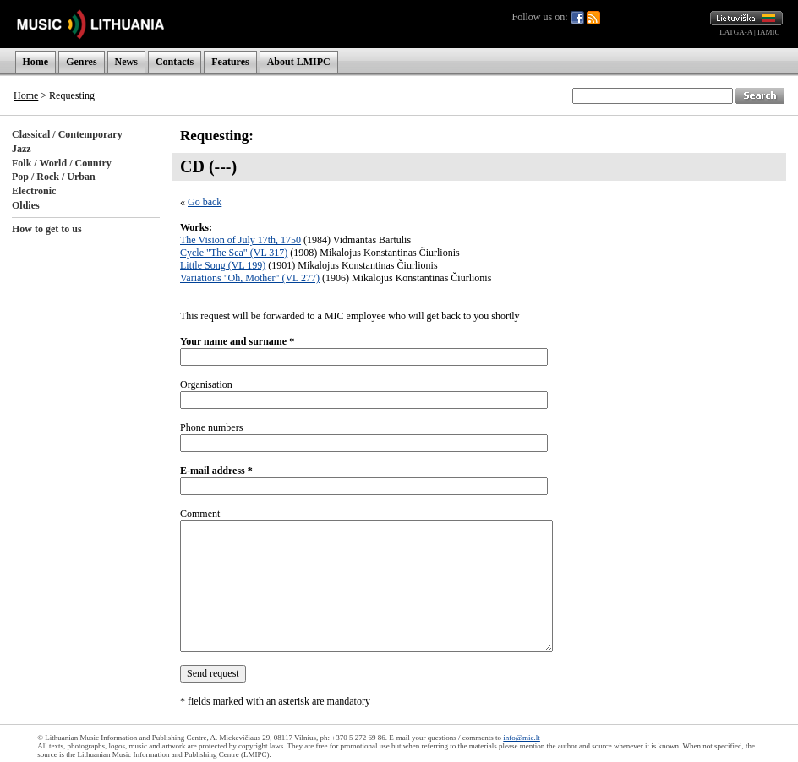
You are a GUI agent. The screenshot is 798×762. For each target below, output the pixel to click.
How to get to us (47, 229)
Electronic (34, 191)
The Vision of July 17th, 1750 (240, 240)
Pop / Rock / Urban (54, 176)
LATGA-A (735, 32)
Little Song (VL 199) (222, 265)
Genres (81, 62)
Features (230, 62)
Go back (204, 202)
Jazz (21, 149)
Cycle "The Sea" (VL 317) (233, 253)
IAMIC (768, 32)
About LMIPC (299, 62)
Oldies (26, 205)
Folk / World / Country (62, 163)
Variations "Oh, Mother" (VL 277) (250, 278)
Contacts (175, 62)
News (126, 62)
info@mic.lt (521, 737)
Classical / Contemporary (67, 134)
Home (36, 62)
